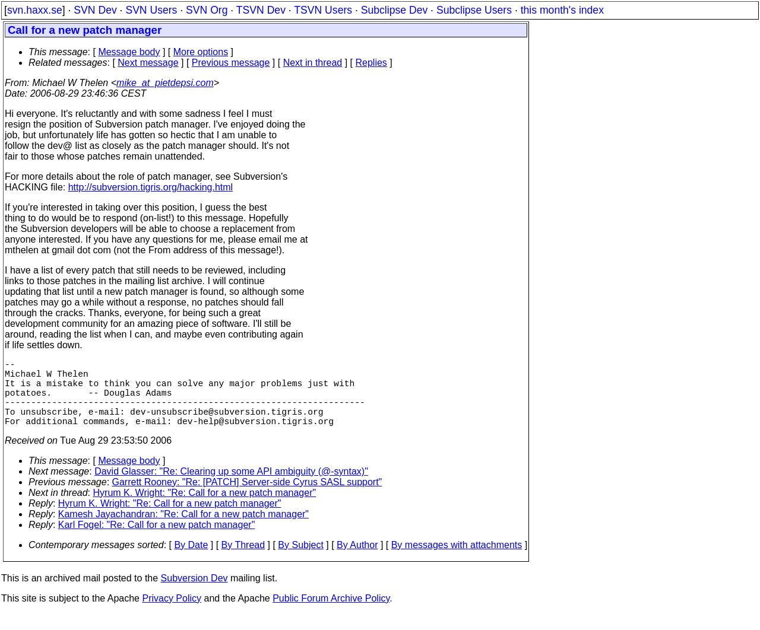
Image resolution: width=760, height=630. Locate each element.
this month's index (562, 10)
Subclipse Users (474, 10)
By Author (357, 561)
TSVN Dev (261, 10)
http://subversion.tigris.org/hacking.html (150, 187)
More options (201, 52)
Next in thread (313, 63)
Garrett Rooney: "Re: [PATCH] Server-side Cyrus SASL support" (247, 499)
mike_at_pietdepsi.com (165, 83)
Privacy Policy (171, 615)
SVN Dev (95, 10)
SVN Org (206, 10)
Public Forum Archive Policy (331, 615)
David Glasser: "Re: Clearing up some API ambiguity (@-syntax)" (231, 488)
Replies (371, 63)
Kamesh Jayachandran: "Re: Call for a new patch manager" (183, 531)
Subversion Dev (194, 595)
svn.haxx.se (34, 10)
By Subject (300, 561)
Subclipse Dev (394, 10)
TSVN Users (323, 10)
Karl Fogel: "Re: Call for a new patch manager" (156, 541)
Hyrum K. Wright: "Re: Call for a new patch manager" (204, 509)
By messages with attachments (456, 561)
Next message (148, 63)
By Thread (243, 561)
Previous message (231, 63)
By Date (191, 561)
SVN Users (151, 10)
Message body (129, 52)
